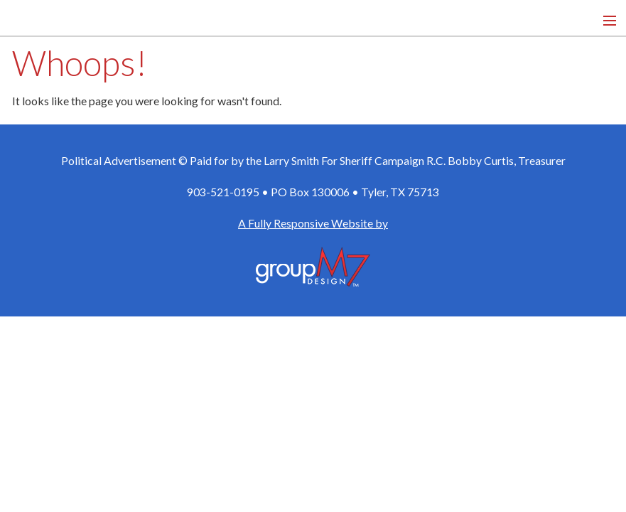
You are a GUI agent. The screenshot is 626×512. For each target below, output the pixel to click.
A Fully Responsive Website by (313, 223)
